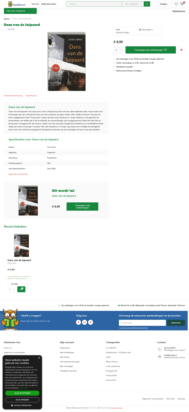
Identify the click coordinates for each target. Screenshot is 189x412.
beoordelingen (117, 410)
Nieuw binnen (112, 363)
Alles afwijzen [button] (22, 400)
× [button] (39, 358)
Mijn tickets (64, 359)
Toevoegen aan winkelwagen (82, 208)
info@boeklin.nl (170, 357)
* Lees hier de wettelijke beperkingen (133, 330)
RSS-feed (170, 401)
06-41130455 (169, 350)
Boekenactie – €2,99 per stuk (118, 354)
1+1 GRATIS (111, 350)
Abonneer (176, 324)
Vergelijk (13, 286)
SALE (108, 359)
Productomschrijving (13, 97)
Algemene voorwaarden (14, 354)
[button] (22, 405)
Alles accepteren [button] (22, 393)
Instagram (84, 324)
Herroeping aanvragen (70, 363)
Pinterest (90, 324)
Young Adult (111, 377)
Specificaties (31, 97)
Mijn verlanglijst (66, 368)
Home (6, 20)
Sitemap (181, 401)
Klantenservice (179, 13)
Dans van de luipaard (19, 262)
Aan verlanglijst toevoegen (181, 51)
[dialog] (22, 382)
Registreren (65, 350)
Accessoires (111, 382)
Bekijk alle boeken (48, 4)
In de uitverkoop (113, 368)
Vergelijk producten (68, 373)
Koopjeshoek (111, 373)
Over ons (35, 4)
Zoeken (147, 4)
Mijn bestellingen (67, 354)
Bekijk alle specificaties (18, 176)
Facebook (78, 324)
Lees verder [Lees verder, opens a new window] (24, 388)
